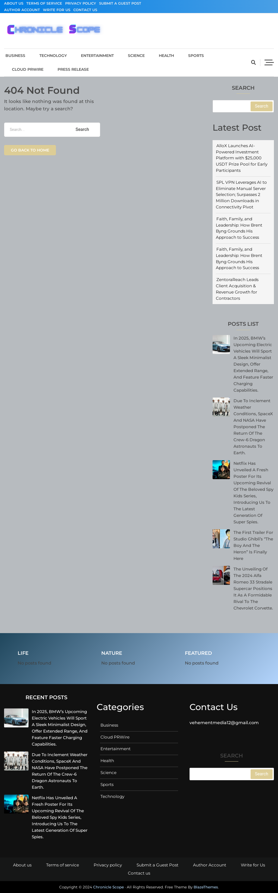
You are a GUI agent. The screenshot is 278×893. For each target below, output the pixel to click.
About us (13, 3)
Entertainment (97, 55)
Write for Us (56, 10)
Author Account (22, 10)
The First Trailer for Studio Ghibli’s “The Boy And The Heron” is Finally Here (253, 545)
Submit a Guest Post (120, 3)
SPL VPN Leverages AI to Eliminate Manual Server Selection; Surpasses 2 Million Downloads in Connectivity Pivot (241, 194)
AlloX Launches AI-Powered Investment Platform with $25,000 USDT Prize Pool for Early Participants (241, 158)
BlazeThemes (206, 887)
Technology (53, 55)
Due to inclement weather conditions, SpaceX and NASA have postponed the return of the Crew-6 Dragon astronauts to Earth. (253, 426)
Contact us (85, 10)
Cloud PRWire (27, 69)
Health (166, 55)
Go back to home (30, 150)
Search (243, 88)
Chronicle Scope (108, 887)
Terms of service (44, 3)
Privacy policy (80, 3)
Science (136, 55)
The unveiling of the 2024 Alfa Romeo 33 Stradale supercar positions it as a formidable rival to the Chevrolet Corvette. (253, 588)
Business (15, 55)
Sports (196, 55)
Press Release (73, 69)
